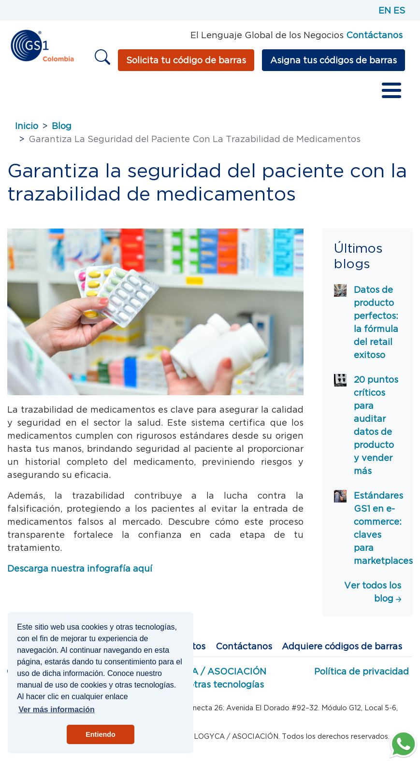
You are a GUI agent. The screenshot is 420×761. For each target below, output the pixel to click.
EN (384, 10)
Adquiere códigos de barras (342, 646)
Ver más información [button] (56, 709)
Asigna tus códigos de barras (333, 60)
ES (399, 10)
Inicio (26, 125)
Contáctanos (244, 646)
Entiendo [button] (101, 734)
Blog (62, 125)
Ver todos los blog (372, 592)
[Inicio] (42, 44)
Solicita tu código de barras (186, 60)
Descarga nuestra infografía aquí (79, 568)
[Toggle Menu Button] (391, 90)
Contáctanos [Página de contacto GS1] (374, 35)
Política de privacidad (361, 671)
